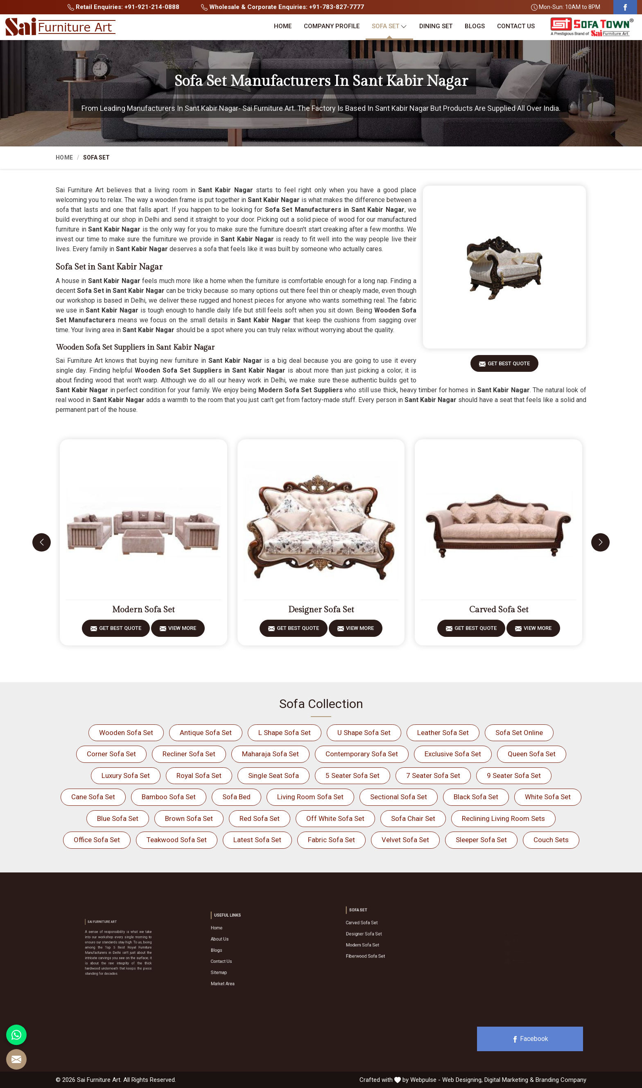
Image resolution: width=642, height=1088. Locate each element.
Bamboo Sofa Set (169, 797)
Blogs (475, 26)
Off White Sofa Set (335, 818)
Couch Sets (551, 840)
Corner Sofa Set (111, 754)
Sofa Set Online (519, 732)
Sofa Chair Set (413, 818)
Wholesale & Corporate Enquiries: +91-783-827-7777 (282, 7)
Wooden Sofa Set (126, 732)
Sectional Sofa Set (398, 797)
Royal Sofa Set (199, 775)
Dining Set (435, 26)
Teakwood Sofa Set (177, 840)
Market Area (238, 966)
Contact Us (516, 26)
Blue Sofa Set (117, 818)
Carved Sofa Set (498, 610)
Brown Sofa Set (189, 818)
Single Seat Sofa (273, 775)
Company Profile (331, 26)
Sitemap (237, 961)
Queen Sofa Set (532, 754)
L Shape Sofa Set (284, 732)
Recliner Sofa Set (189, 754)
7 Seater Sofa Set (433, 775)
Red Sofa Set (260, 818)
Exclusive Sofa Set (453, 754)
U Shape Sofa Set (364, 732)
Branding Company (561, 1080)
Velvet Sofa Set (405, 840)
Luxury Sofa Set (126, 775)
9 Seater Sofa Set (514, 775)
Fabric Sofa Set (331, 840)
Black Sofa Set (476, 797)
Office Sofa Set (97, 840)
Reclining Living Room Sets (503, 818)
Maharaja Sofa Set (270, 754)
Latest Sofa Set (257, 840)
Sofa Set (389, 26)
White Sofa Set (548, 797)
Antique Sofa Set (206, 732)
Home (283, 26)
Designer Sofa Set (321, 610)
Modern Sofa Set (143, 610)
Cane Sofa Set (93, 797)
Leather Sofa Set (443, 732)
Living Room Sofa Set (310, 797)
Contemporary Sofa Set (362, 754)
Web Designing (462, 1080)
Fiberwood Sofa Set (377, 945)
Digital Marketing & (509, 1080)
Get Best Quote (508, 366)
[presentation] (41, 542)
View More (182, 631)
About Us (237, 945)
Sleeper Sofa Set (481, 840)
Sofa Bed (236, 797)
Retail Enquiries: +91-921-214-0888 (123, 7)
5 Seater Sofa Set (353, 775)
